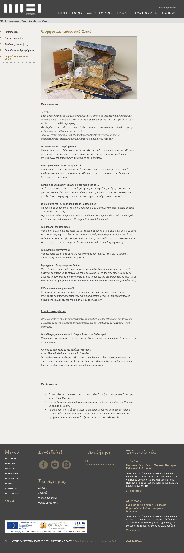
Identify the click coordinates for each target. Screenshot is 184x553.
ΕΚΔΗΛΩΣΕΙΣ (106, 13)
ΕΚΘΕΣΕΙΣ (77, 13)
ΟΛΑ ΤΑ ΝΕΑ (134, 541)
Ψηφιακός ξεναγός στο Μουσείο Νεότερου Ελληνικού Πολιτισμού (151, 466)
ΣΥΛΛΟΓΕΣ (91, 13)
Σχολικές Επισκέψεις (16, 44)
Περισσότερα (134, 490)
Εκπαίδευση (13, 20)
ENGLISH (172, 7)
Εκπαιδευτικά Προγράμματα (19, 50)
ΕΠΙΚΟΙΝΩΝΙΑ (168, 13)
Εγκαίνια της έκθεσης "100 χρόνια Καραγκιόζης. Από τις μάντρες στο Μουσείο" (146, 508)
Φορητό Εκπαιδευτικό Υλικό (34, 20)
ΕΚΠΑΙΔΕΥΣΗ (122, 13)
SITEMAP (9, 501)
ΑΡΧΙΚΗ (3, 20)
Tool (114, 541)
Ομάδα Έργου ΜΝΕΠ (48, 502)
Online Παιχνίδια (14, 38)
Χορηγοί (42, 493)
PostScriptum (82, 541)
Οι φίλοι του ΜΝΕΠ (48, 498)
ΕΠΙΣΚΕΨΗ (63, 13)
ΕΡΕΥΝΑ (136, 13)
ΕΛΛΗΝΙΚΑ (162, 7)
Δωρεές (42, 488)
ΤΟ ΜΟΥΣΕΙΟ (151, 13)
